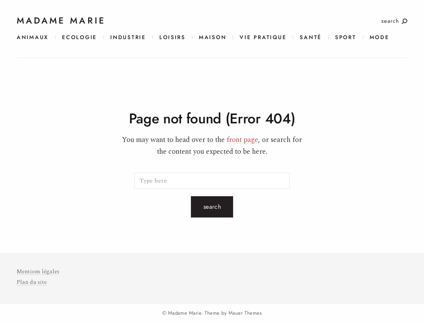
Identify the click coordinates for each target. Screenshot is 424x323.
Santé (311, 37)
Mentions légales (38, 271)
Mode (379, 37)
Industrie (128, 37)
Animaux (33, 37)
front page (243, 139)
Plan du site (32, 282)
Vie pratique (263, 37)
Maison (212, 37)
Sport (345, 37)
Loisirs (172, 37)
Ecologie (79, 37)
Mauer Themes (245, 313)
